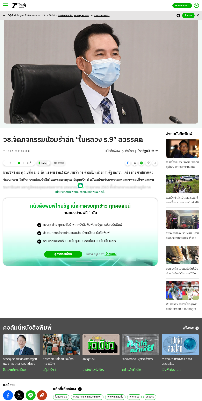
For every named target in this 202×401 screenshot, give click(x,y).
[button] (127, 163)
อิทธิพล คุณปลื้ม (115, 397)
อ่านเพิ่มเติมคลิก (73, 16)
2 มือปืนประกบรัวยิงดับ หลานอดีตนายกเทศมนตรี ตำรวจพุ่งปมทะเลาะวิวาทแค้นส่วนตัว (182, 236)
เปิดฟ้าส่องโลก (171, 370)
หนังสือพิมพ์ (112, 151)
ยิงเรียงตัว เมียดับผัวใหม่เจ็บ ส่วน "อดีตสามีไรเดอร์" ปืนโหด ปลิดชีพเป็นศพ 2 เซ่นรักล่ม (182, 271)
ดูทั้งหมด (191, 328)
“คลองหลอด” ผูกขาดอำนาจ (137, 359)
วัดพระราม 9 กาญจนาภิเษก (87, 397)
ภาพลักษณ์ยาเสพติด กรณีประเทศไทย (177, 361)
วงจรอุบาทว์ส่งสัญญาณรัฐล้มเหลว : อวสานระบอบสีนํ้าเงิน (20, 361)
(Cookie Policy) (102, 16)
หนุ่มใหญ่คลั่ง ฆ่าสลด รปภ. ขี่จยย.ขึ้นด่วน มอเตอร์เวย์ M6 (182, 200)
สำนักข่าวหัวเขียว (93, 369)
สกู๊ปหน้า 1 (49, 370)
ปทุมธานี (150, 397)
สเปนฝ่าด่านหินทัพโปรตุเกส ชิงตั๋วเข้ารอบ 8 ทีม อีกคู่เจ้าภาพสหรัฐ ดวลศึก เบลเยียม (181, 307)
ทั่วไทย (129, 151)
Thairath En (182, 6)
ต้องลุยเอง (88, 359)
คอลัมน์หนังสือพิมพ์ (27, 328)
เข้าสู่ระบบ (110, 254)
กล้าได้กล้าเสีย (131, 369)
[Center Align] (198, 15)
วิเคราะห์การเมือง (14, 370)
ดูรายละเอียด (63, 254)
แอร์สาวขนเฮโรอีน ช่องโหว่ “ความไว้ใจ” (58, 361)
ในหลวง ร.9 (61, 397)
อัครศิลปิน (134, 397)
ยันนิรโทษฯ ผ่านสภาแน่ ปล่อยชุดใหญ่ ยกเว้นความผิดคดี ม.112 (182, 165)
